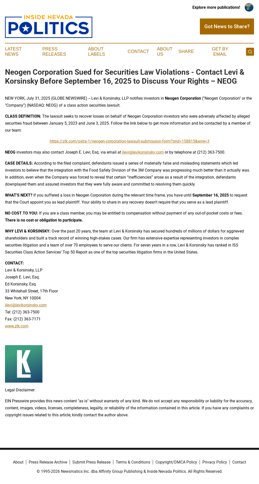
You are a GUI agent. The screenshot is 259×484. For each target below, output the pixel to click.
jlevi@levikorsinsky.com (143, 152)
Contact (138, 51)
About (18, 462)
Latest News (13, 51)
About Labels (96, 51)
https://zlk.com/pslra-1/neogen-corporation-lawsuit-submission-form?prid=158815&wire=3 (129, 141)
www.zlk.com (16, 326)
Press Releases (54, 51)
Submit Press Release (91, 462)
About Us (164, 51)
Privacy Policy (214, 462)
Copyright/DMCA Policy (176, 462)
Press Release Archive (48, 462)
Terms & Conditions (133, 462)
